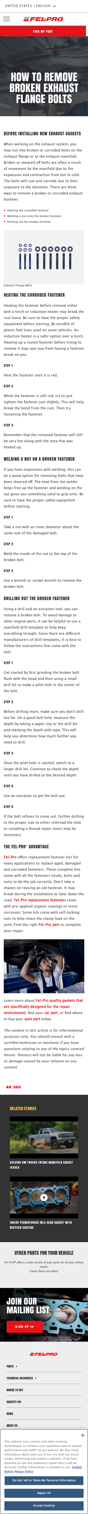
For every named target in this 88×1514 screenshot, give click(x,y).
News (10, 1413)
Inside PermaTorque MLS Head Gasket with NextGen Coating (41, 1225)
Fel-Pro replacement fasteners (40, 900)
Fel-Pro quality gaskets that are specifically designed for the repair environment (43, 1007)
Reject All (44, 1493)
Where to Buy (15, 1390)
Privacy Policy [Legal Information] (24, 1471)
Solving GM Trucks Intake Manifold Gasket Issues (41, 1165)
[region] (44, 1471)
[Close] (83, 1435)
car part (51, 1013)
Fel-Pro (10, 857)
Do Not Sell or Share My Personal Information (44, 1480)
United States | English (28, 6)
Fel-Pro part (48, 925)
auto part (32, 1019)
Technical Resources (22, 1378)
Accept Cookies (44, 1505)
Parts (12, 1366)
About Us (12, 1425)
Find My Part (44, 31)
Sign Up (22, 1327)
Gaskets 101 (14, 1402)
